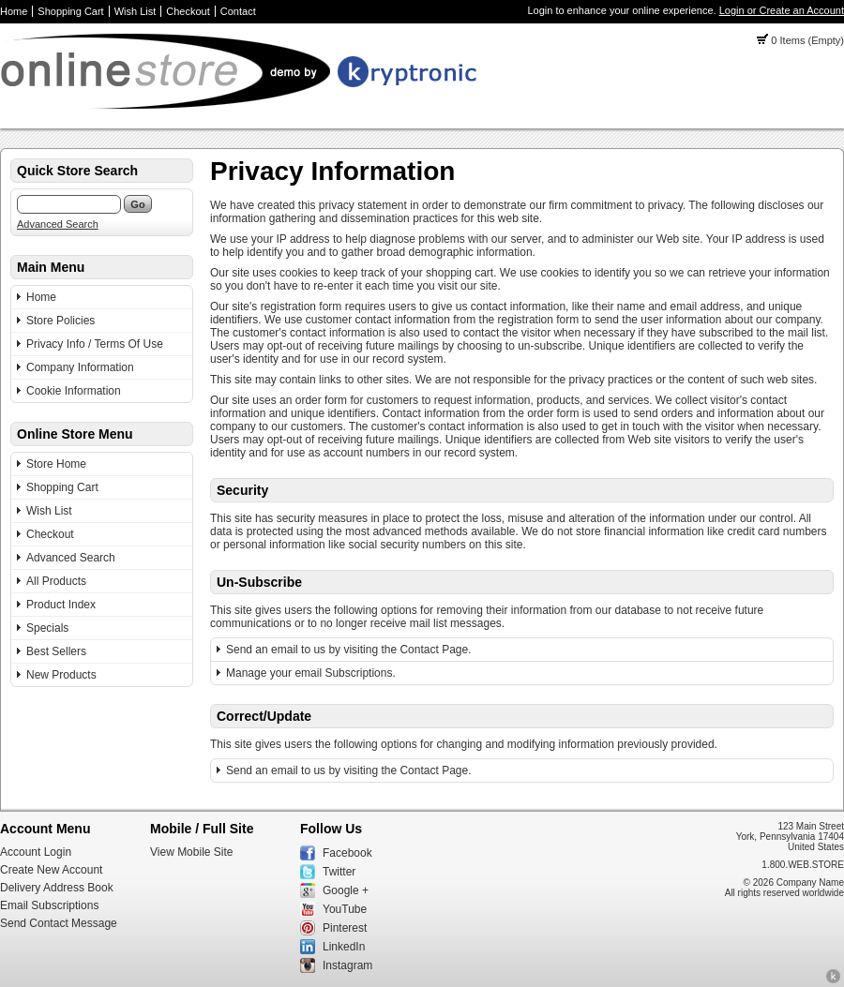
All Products (56, 581)
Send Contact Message (58, 923)
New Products (61, 674)
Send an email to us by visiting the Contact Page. (349, 649)
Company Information (80, 367)
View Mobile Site (192, 852)
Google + (346, 890)
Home (13, 11)
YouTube (345, 909)
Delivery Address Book (56, 887)
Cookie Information (73, 390)
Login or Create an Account (781, 10)
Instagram (347, 965)
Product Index (61, 604)
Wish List (135, 11)
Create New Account (51, 869)
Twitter (339, 871)
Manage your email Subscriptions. (311, 673)
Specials (47, 628)
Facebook (347, 853)
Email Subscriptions (49, 905)
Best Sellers (56, 651)
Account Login (35, 852)
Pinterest (345, 928)
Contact (238, 11)
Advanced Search (57, 224)
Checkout (187, 11)
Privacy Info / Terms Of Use (94, 344)
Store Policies (60, 320)
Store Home (56, 464)
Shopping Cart (70, 11)
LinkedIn (344, 946)
